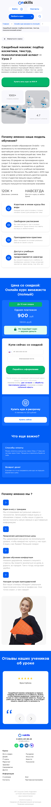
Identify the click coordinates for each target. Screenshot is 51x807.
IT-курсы (6, 759)
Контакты (34, 9)
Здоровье (6, 764)
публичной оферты (25, 387)
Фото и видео (7, 754)
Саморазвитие (8, 767)
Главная (6, 24)
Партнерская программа (34, 780)
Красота (29, 759)
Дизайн (5, 756)
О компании (7, 777)
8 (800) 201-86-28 (24, 739)
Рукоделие (30, 754)
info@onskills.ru (24, 741)
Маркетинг (6, 762)
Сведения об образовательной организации (25, 802)
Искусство (30, 756)
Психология (30, 762)
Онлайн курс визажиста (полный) (27, 24)
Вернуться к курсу (13, 39)
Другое (5, 770)
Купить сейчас (25, 420)
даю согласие (26, 382)
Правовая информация (25, 804)
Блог (27, 777)
